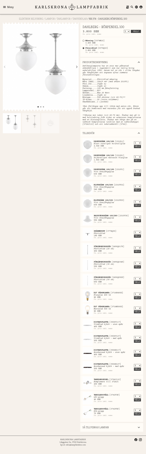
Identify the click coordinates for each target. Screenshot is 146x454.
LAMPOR (50, 18)
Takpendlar (80, 18)
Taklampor (63, 18)
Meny (8, 7)
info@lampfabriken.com (76, 444)
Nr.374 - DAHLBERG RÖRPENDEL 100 (108, 18)
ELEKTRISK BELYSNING (31, 18)
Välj (136, 31)
